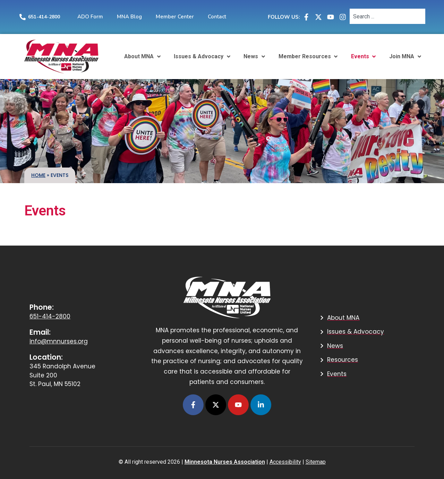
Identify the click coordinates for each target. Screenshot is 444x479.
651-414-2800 (44, 17)
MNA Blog (129, 16)
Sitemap (316, 462)
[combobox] (387, 16)
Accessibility (285, 462)
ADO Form (90, 16)
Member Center (175, 16)
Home (38, 175)
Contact (217, 16)
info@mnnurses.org (58, 341)
